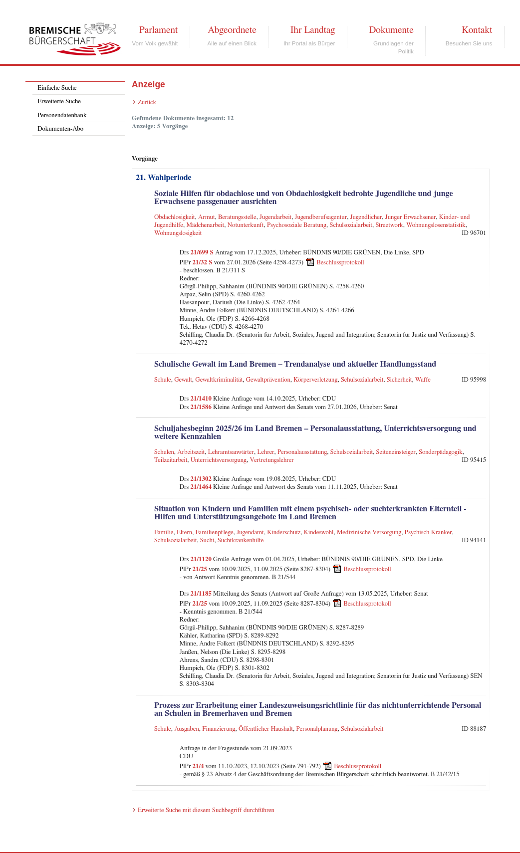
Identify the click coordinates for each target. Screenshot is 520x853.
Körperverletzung (315, 380)
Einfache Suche (56, 88)
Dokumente (391, 30)
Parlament (158, 30)
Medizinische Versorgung (369, 532)
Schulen (164, 452)
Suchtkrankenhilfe (241, 540)
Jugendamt (250, 532)
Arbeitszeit (191, 452)
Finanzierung (218, 729)
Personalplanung (316, 729)
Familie (164, 532)
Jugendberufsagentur (321, 217)
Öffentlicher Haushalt (266, 729)
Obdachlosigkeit (174, 217)
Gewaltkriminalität (219, 380)
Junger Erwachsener (410, 217)
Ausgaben (186, 729)
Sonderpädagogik (441, 452)
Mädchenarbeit (206, 225)
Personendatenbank (61, 115)
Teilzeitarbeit (170, 460)
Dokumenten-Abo (60, 129)
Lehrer (265, 452)
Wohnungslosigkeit (178, 233)
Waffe (423, 380)
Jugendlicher (366, 217)
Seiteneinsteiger (396, 452)
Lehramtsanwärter (231, 452)
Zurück (147, 102)
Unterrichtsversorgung (219, 460)
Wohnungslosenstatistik (436, 225)
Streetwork (389, 225)
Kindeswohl (319, 532)
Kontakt (477, 30)
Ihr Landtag (312, 30)
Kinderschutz (283, 532)
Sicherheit (399, 380)
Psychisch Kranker (428, 532)
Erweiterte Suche (59, 101)
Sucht (207, 540)
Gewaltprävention (268, 380)
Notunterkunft (246, 225)
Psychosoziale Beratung (296, 225)
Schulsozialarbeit (351, 225)
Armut (206, 217)
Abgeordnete (232, 30)
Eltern (184, 532)
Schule (162, 380)
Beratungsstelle (237, 217)
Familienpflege (215, 532)
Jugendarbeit (275, 217)
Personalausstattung (302, 452)
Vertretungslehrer (272, 460)
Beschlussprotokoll (340, 262)
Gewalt (183, 380)
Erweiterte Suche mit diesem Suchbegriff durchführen (206, 810)
